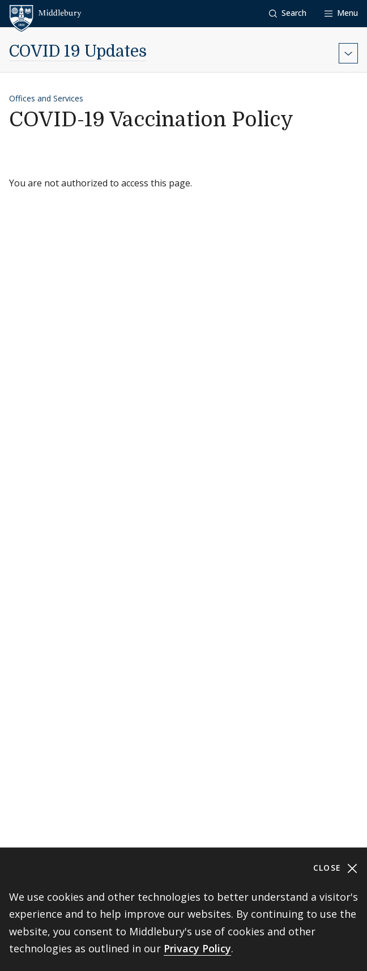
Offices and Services (46, 98)
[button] (287, 13)
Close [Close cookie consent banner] (335, 868)
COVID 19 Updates (78, 51)
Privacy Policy (197, 948)
